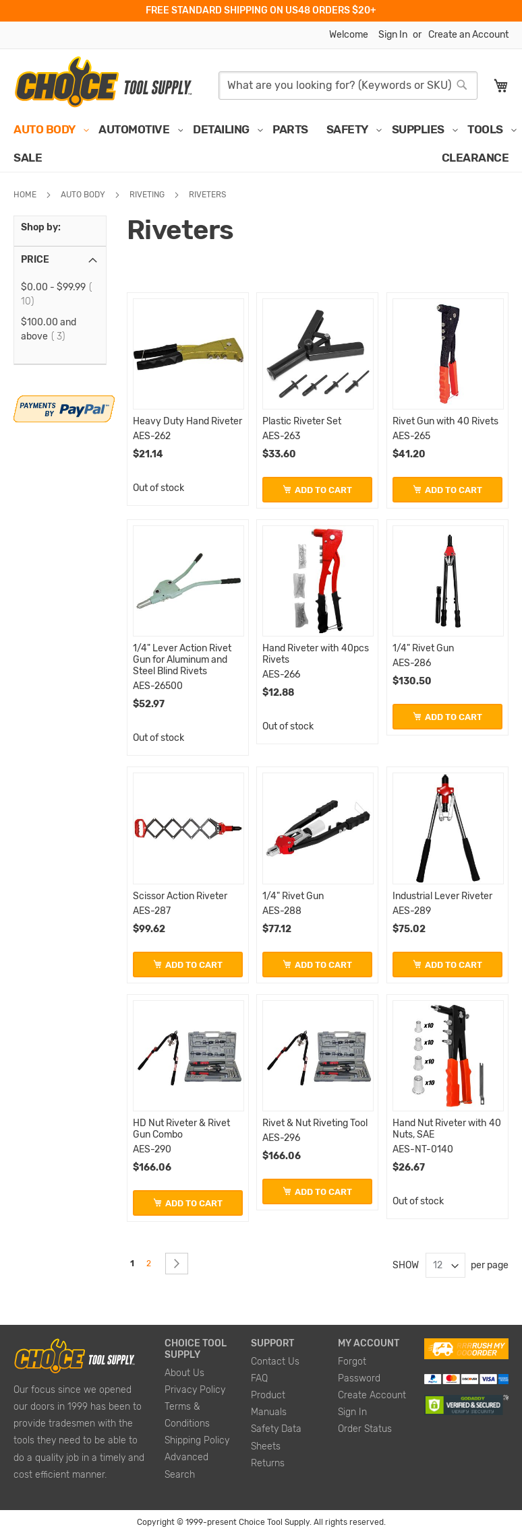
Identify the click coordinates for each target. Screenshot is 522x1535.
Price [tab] (35, 259)
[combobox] (348, 85)
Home (25, 194)
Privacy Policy (195, 1390)
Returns (268, 1463)
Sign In (392, 34)
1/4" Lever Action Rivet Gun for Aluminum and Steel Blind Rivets (182, 660)
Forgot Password (359, 1370)
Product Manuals (269, 1404)
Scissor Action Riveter (180, 896)
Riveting (148, 194)
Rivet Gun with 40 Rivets (445, 421)
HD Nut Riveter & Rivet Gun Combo (181, 1128)
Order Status (365, 1429)
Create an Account (468, 34)
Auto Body (84, 194)
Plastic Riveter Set (301, 421)
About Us (184, 1373)
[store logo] (102, 82)
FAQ (259, 1378)
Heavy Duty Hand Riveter (187, 421)
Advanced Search (186, 1465)
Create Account (372, 1395)
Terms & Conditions (187, 1415)
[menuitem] (47, 129)
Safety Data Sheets (276, 1437)
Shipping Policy (197, 1440)
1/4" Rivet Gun (423, 648)
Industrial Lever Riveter (442, 896)
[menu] (261, 143)
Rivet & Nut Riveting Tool (315, 1123)
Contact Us (275, 1361)
